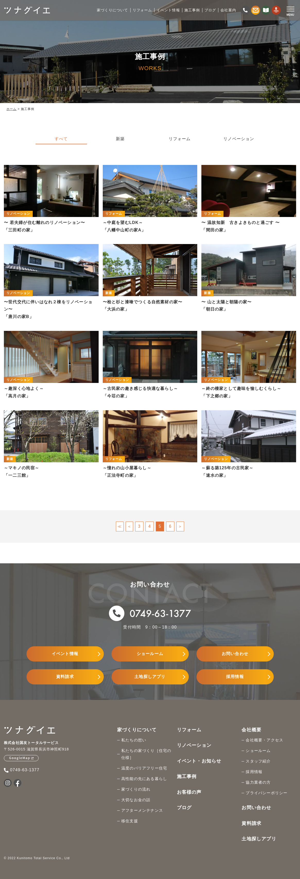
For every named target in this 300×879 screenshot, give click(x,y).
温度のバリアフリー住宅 (144, 768)
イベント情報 (65, 653)
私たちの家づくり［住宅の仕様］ (146, 754)
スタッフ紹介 (258, 761)
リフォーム (180, 139)
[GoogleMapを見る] (21, 758)
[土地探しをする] (276, 10)
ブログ (184, 807)
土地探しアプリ (149, 676)
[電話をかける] (245, 10)
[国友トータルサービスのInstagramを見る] (8, 783)
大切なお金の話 (135, 800)
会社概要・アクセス (264, 740)
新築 (120, 139)
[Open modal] (290, 10)
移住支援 (129, 821)
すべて (61, 139)
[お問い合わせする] (255, 10)
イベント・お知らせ (199, 761)
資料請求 (65, 676)
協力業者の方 (258, 782)
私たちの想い (133, 740)
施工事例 (187, 776)
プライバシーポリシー (266, 793)
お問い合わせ (235, 653)
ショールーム (150, 653)
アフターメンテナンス (142, 810)
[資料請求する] (265, 10)
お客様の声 (189, 792)
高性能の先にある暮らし (144, 778)
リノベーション (238, 139)
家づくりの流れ (135, 789)
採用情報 (235, 676)
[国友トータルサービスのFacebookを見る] (17, 783)
